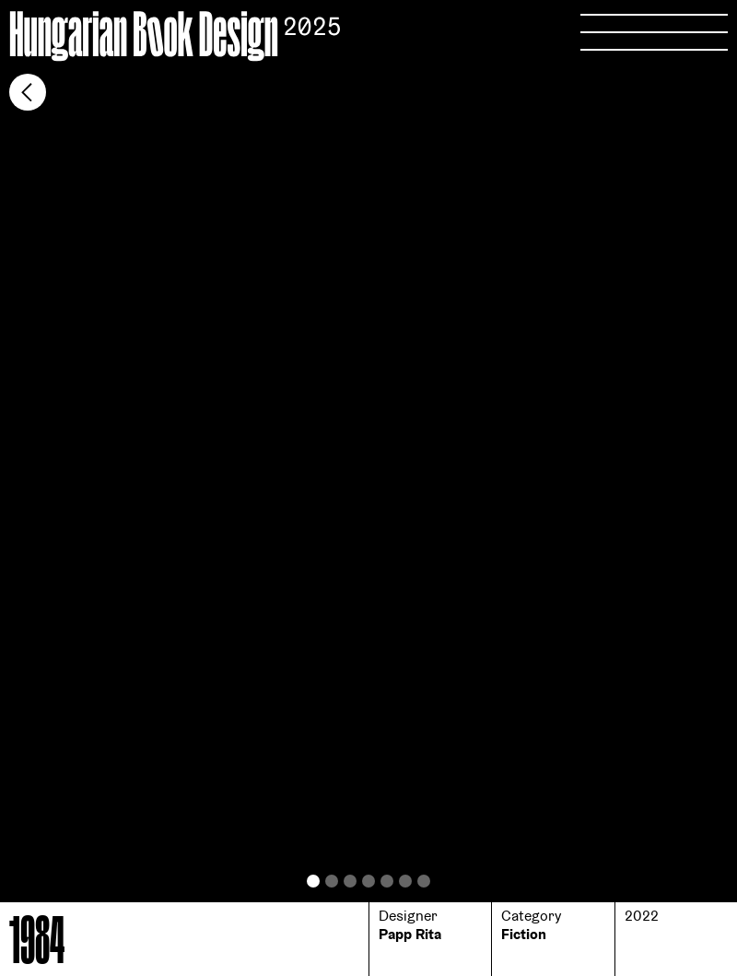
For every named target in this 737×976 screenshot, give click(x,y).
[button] (184, 483)
